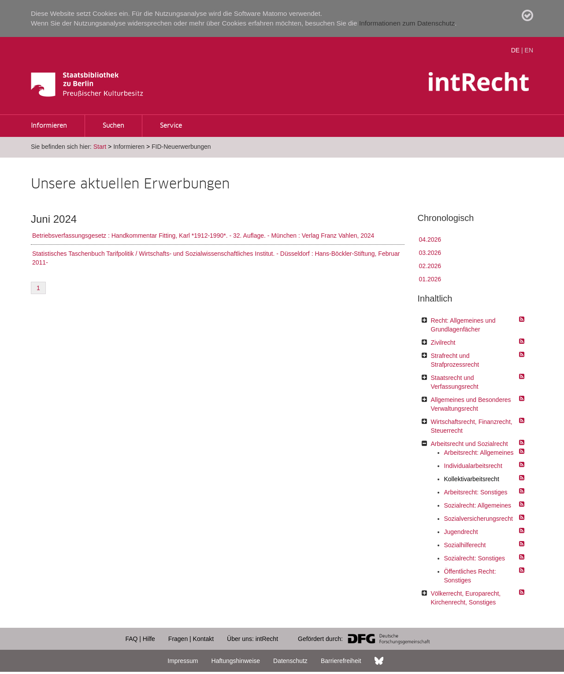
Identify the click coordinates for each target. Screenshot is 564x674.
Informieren (49, 126)
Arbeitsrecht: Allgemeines (479, 452)
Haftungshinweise (236, 660)
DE (515, 50)
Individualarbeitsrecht (473, 465)
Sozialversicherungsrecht (478, 518)
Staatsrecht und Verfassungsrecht (455, 382)
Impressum (182, 660)
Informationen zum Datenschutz (407, 23)
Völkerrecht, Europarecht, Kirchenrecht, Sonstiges (466, 598)
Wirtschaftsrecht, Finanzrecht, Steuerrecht (471, 426)
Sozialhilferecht (465, 545)
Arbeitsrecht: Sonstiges (476, 492)
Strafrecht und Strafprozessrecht (455, 360)
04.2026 (430, 239)
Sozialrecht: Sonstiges (474, 558)
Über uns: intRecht (252, 638)
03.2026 (430, 252)
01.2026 (430, 279)
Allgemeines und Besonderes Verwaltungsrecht (471, 404)
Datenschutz (290, 660)
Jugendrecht (461, 531)
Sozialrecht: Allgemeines (478, 505)
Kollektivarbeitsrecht (471, 478)
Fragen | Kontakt (191, 638)
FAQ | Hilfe (140, 638)
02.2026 (430, 265)
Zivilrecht (443, 342)
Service (171, 126)
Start (100, 146)
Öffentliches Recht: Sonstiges (470, 576)
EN (529, 50)
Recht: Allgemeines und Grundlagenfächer (463, 325)
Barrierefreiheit (341, 660)
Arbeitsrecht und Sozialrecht (469, 443)
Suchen (113, 126)
